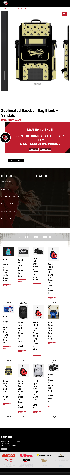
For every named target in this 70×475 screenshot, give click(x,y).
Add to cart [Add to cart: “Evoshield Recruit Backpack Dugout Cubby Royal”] (53, 303)
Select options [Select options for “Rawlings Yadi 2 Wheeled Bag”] (23, 303)
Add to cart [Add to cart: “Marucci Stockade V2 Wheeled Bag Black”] (38, 303)
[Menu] (64, 14)
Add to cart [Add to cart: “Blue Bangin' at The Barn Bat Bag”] (53, 361)
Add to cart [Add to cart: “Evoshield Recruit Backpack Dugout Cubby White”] (38, 361)
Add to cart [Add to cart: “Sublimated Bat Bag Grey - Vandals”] (8, 417)
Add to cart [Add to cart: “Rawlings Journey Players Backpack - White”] (38, 417)
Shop (6, 8)
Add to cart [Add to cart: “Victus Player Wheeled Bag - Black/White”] (53, 417)
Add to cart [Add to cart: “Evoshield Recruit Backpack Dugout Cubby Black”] (23, 417)
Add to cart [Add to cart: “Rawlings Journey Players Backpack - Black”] (23, 361)
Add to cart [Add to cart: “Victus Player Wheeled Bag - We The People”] (8, 361)
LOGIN (33, 149)
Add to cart (16, 160)
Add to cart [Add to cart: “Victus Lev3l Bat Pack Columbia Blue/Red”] (8, 303)
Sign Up (45, 149)
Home (2, 8)
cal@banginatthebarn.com (8, 445)
